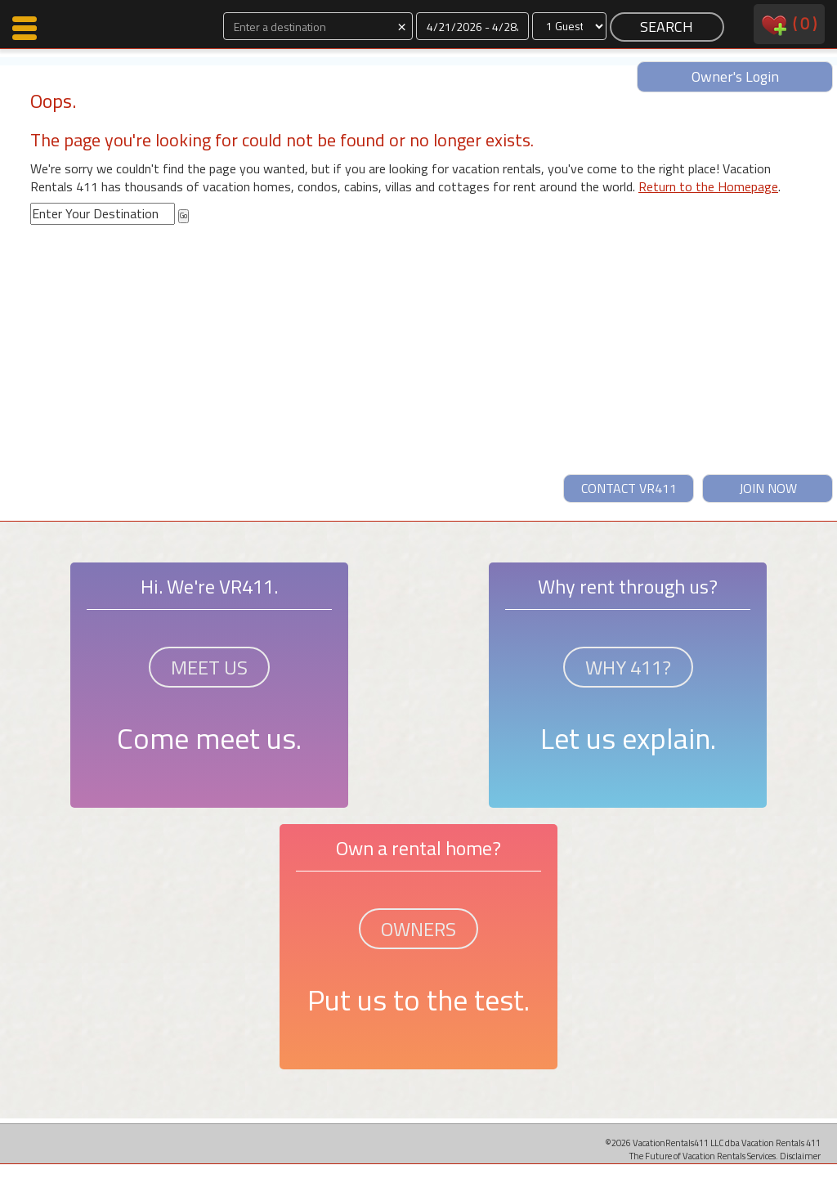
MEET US (209, 667)
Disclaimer (800, 1156)
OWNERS (418, 928)
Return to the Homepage (708, 186)
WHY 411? (628, 667)
